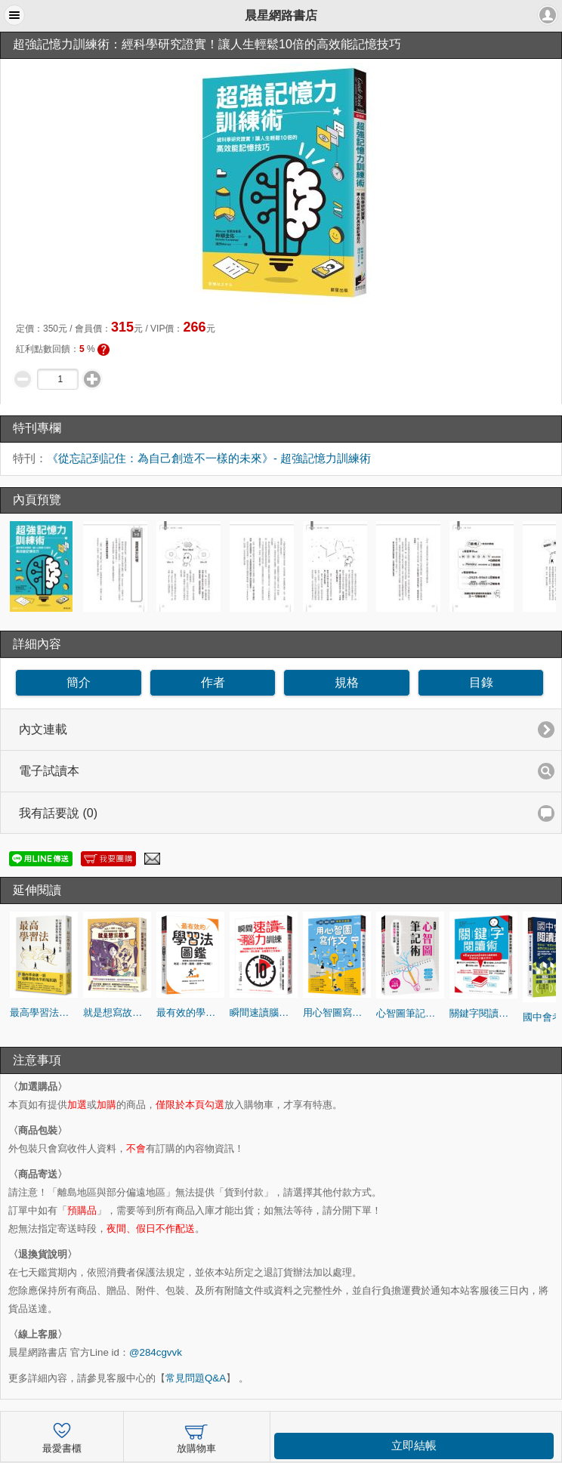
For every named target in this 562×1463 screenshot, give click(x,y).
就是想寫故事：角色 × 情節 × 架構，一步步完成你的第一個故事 (117, 1012)
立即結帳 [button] (414, 1446)
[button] (14, 15)
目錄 (481, 682)
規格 (347, 682)
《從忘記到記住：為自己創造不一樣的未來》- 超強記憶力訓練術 (209, 458)
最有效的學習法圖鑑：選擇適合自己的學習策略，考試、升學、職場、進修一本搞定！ (190, 1012)
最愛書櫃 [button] (62, 1436)
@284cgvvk (155, 1352)
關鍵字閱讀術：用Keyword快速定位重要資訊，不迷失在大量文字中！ (483, 1013)
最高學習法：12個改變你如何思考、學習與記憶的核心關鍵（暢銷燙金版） (44, 1012)
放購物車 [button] (196, 1436)
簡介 (78, 682)
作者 (213, 682)
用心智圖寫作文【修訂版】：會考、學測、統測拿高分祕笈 (337, 1012)
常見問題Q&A (195, 1378)
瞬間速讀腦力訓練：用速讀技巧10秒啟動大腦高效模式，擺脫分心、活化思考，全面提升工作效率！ (264, 1012)
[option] (44, 566)
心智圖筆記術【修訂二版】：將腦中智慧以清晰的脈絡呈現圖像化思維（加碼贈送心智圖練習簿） (410, 1013)
